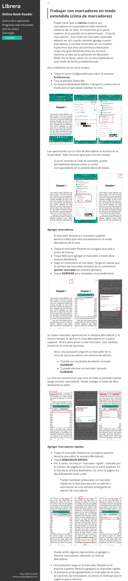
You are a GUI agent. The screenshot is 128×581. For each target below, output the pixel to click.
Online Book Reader (17, 14)
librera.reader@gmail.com (25, 576)
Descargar (8, 33)
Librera (11, 6)
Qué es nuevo (10, 29)
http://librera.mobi (29, 573)
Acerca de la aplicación (15, 21)
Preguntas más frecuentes (17, 25)
